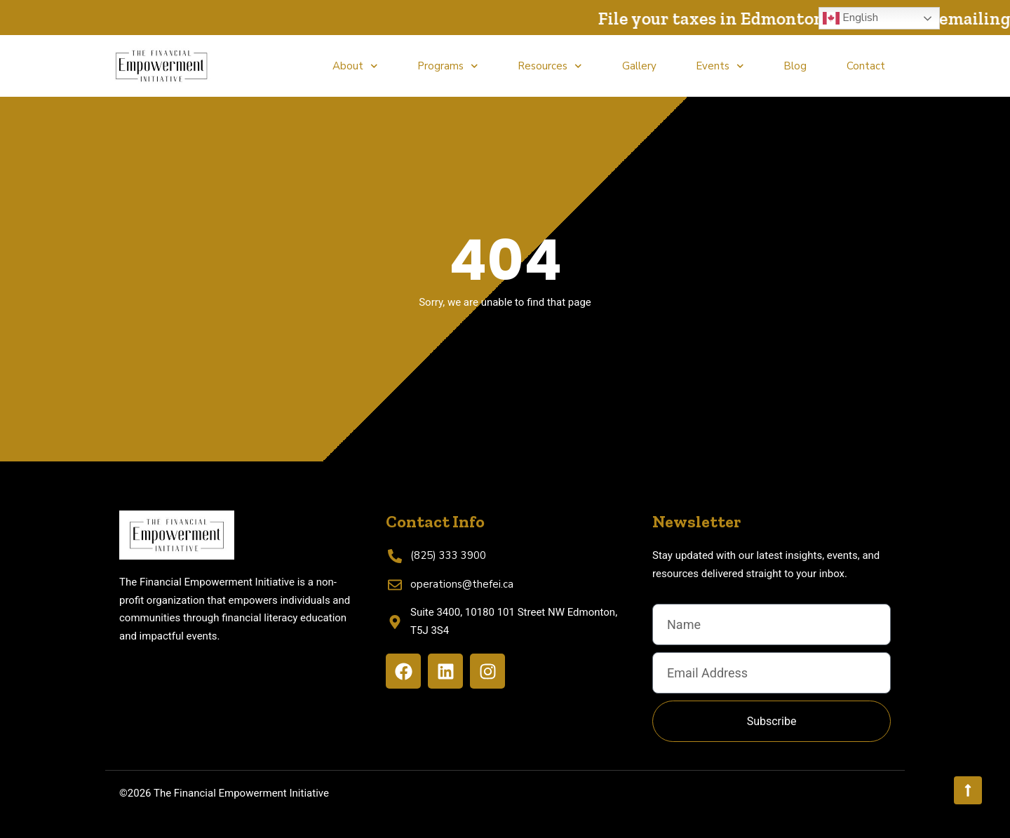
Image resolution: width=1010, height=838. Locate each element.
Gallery (639, 66)
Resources (550, 66)
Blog (795, 66)
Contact (866, 66)
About (355, 66)
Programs (447, 66)
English (850, 18)
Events (720, 66)
